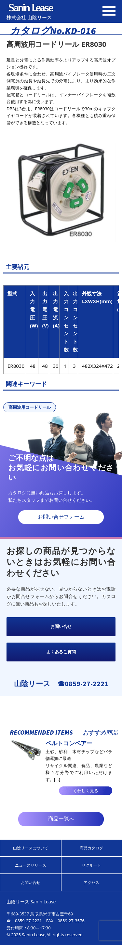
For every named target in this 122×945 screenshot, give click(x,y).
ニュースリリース (30, 865)
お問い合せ (61, 626)
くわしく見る (85, 790)
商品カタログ (91, 848)
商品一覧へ (61, 818)
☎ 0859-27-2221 (24, 921)
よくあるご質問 (61, 651)
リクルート (91, 865)
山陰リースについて (30, 848)
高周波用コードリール (29, 407)
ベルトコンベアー (69, 743)
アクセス (91, 882)
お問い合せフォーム (61, 517)
